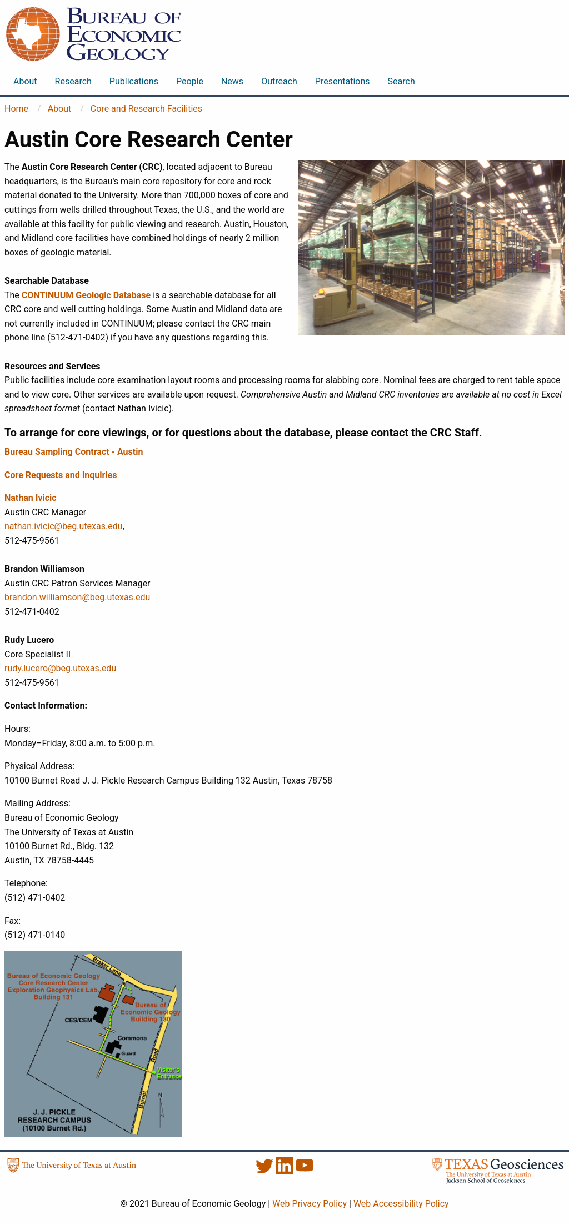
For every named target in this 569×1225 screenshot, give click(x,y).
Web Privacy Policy (309, 1203)
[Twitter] (266, 1171)
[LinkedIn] (286, 1171)
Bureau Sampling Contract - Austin (73, 451)
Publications (133, 81)
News (232, 81)
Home (16, 108)
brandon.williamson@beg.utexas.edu (77, 597)
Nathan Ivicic (30, 498)
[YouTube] (304, 1171)
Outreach (279, 81)
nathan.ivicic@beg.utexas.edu (63, 526)
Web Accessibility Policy (401, 1203)
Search (401, 81)
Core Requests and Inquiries (60, 475)
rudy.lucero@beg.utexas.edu (60, 668)
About (25, 81)
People (189, 81)
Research (73, 81)
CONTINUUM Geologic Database (86, 295)
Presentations (342, 81)
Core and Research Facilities (146, 108)
